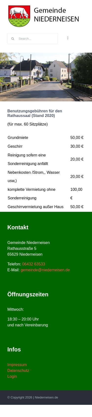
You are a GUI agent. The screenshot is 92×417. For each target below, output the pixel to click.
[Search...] (32, 38)
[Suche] (12, 38)
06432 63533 (33, 264)
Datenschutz (18, 371)
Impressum (17, 365)
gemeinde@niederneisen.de (45, 270)
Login (12, 376)
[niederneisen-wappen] (44, 6)
